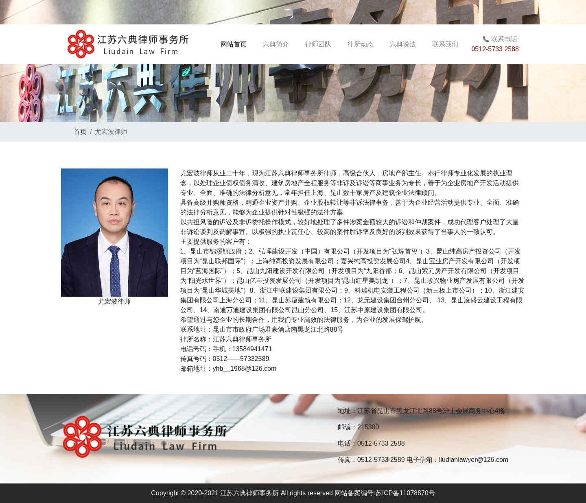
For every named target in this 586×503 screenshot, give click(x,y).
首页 (80, 131)
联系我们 (445, 44)
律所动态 (361, 44)
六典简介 (276, 44)
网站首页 (240, 43)
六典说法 (403, 44)
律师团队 (318, 44)
